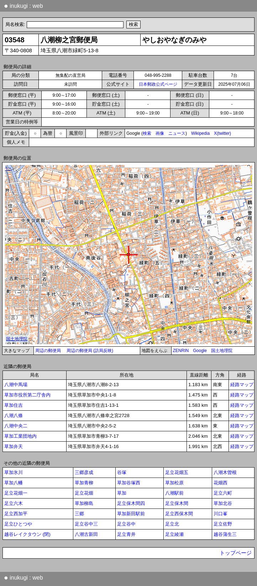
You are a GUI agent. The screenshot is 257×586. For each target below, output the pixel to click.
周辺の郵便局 (48, 350)
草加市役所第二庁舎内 (27, 395)
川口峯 (220, 513)
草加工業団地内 (20, 436)
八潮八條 (13, 415)
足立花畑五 (176, 472)
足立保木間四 (131, 503)
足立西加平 (15, 513)
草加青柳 (84, 482)
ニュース (176, 133)
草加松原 (174, 482)
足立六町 (223, 493)
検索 (147, 133)
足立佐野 (223, 524)
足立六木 (13, 503)
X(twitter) (222, 133)
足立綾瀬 (174, 534)
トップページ (236, 553)
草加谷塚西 (128, 482)
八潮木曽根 (225, 472)
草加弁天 (13, 446)
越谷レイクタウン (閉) (27, 534)
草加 (121, 493)
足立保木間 (176, 503)
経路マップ (241, 384)
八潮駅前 (174, 493)
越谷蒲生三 (225, 534)
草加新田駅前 (131, 513)
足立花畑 (84, 493)
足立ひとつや (18, 524)
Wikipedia (200, 133)
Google (200, 350)
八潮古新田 (86, 534)
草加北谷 (223, 503)
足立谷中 (126, 524)
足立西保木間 (179, 513)
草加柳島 (84, 503)
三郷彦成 (84, 472)
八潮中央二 (15, 425)
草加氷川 (13, 472)
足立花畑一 (15, 493)
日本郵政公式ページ (158, 84)
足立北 (172, 524)
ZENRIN (181, 350)
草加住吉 (13, 405)
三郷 (79, 513)
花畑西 (220, 482)
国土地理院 (221, 350)
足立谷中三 (86, 524)
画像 (160, 133)
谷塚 (121, 472)
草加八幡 (13, 482)
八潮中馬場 (15, 384)
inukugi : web (23, 6)
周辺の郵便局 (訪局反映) (90, 350)
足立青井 (126, 534)
